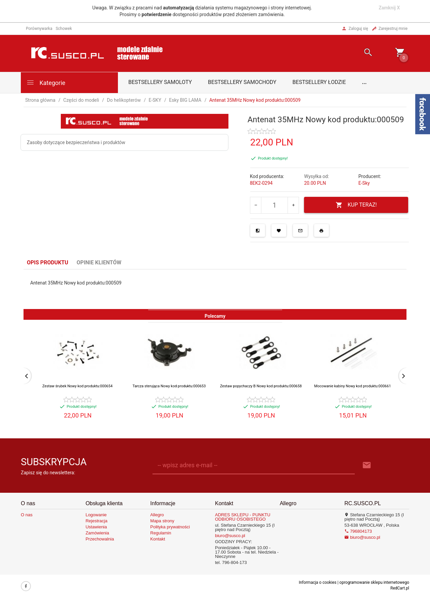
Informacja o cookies (317, 582)
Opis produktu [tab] (47, 262)
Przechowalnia (100, 538)
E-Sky (364, 183)
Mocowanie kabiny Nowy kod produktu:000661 (352, 386)
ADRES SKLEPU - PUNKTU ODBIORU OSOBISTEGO (242, 517)
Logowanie (96, 514)
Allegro (157, 514)
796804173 (358, 531)
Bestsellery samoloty (160, 82)
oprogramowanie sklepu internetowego (374, 582)
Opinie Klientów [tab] (99, 262)
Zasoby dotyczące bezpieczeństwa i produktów (76, 142)
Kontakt (157, 538)
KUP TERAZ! (356, 205)
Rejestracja (97, 520)
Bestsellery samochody (242, 82)
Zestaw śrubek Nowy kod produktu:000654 (77, 386)
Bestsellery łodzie (319, 82)
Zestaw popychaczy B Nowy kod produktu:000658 (261, 386)
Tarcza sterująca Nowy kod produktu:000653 (169, 386)
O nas (27, 514)
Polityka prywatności (170, 526)
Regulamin (160, 532)
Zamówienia (97, 532)
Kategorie (45, 82)
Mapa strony (162, 520)
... (364, 82)
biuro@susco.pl (230, 535)
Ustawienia (96, 526)
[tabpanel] (215, 289)
